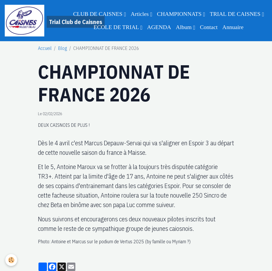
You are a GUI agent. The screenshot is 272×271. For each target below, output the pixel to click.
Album (184, 27)
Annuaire (233, 27)
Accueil (45, 48)
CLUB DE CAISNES (98, 14)
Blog (62, 48)
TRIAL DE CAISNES (236, 14)
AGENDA (159, 27)
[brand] (35, 20)
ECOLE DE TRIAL (117, 27)
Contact (208, 27)
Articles (140, 14)
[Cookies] (11, 260)
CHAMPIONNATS (180, 14)
